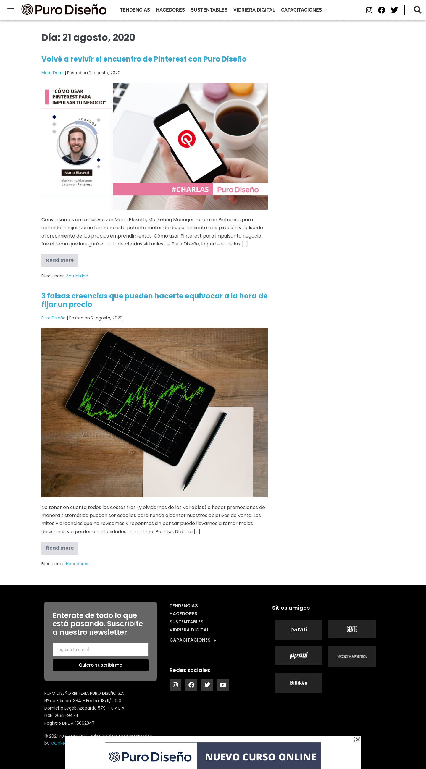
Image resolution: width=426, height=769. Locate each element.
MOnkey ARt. (63, 743)
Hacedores (170, 10)
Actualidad (77, 276)
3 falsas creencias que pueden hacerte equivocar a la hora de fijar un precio (154, 300)
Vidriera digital (254, 10)
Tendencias (135, 10)
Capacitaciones (304, 10)
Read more (62, 259)
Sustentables (209, 10)
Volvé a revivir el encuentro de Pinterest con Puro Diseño (144, 59)
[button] (418, 10)
